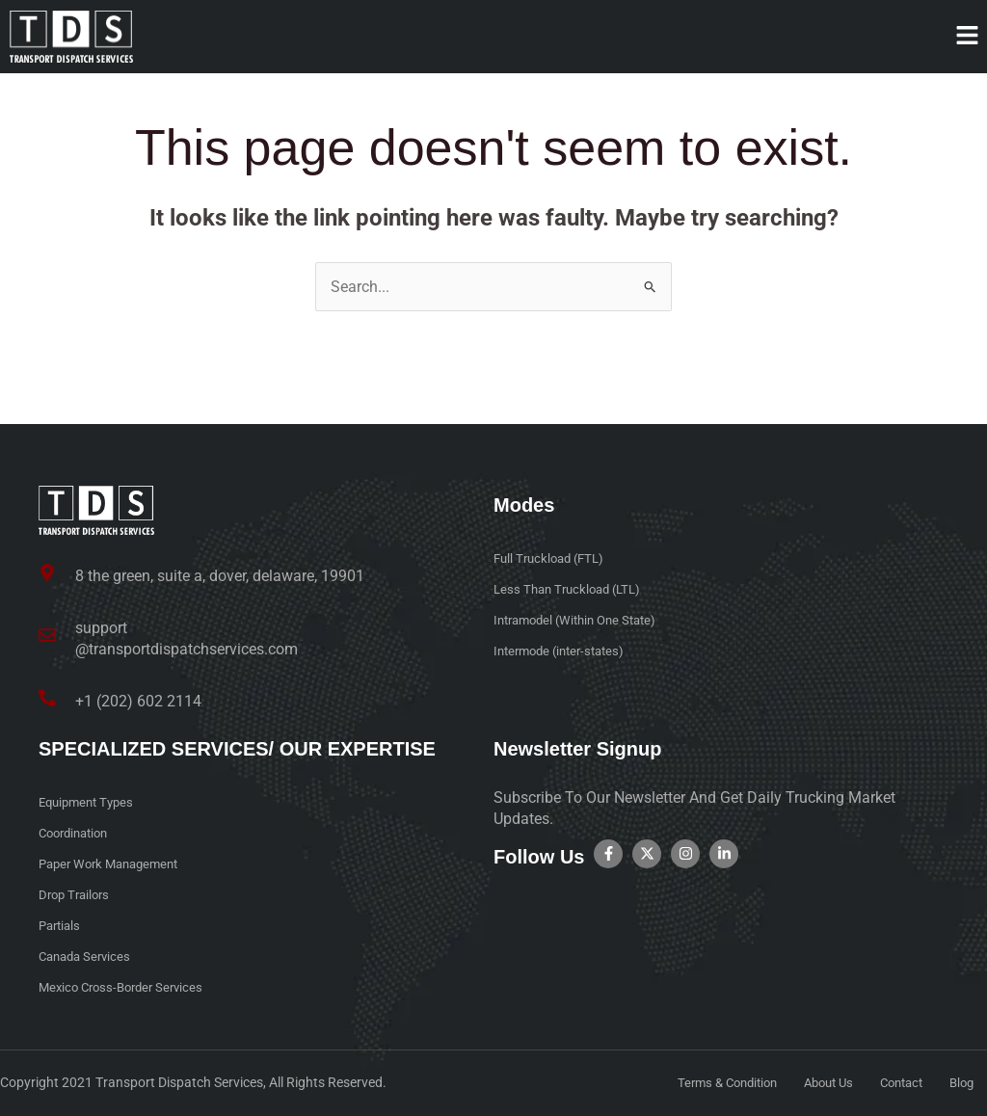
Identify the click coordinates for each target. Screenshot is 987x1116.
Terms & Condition (708, 1083)
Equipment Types (90, 802)
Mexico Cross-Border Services (127, 988)
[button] (967, 36)
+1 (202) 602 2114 (138, 701)
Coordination (78, 833)
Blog (960, 1083)
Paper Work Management (115, 864)
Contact (895, 1083)
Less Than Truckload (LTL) (573, 590)
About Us (816, 1083)
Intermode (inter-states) (565, 652)
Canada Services (88, 957)
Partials (62, 926)
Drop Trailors (77, 895)
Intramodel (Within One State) (582, 621)
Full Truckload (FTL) (553, 560)
